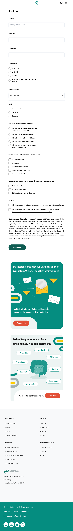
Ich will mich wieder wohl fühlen (23, 138)
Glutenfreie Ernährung (20, 167)
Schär (42, 455)
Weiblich (15, 72)
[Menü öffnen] (70, 3)
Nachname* (13, 49)
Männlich (15, 68)
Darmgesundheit (18, 159)
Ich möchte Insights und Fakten (23, 141)
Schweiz (15, 116)
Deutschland (16, 109)
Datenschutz (25, 511)
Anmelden (17, 247)
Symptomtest (44, 427)
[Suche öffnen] (61, 3)
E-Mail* (11, 19)
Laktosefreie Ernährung (20, 174)
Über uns (7, 511)
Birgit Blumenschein (12, 447)
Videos (42, 435)
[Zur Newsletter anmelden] (21, 323)
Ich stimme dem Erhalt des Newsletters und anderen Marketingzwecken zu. (38, 205)
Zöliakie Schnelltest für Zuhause (23, 193)
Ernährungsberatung (19, 189)
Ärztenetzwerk (17, 186)
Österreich (15, 112)
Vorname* (12, 34)
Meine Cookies (20, 516)
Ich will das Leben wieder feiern (23, 134)
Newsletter (43, 431)
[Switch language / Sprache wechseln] (66, 3)
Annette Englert (10, 459)
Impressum (8, 516)
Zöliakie (7, 427)
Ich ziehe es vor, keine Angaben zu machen (24, 81)
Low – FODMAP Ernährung (21, 170)
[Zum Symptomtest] (52, 395)
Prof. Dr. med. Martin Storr (14, 455)
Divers (14, 76)
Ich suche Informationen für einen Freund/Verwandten (24, 146)
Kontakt (16, 511)
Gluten (7, 431)
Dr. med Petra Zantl (11, 463)
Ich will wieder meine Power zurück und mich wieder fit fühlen (24, 130)
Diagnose (15, 163)
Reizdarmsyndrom (11, 435)
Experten (43, 423)
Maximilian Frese (11, 451)
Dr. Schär (43, 451)
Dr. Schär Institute (46, 447)
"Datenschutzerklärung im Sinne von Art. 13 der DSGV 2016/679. (31, 219)
